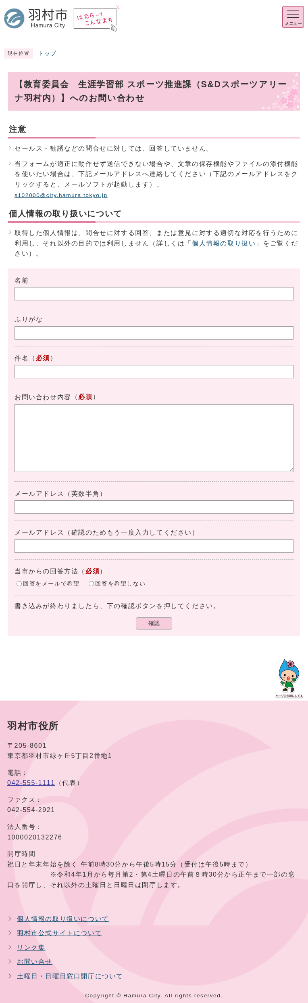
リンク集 (31, 947)
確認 (154, 623)
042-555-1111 (31, 782)
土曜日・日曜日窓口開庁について (70, 976)
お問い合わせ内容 (43, 397)
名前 (22, 280)
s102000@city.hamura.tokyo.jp (61, 195)
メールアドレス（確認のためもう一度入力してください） (107, 532)
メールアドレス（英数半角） (61, 493)
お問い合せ (34, 961)
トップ (47, 53)
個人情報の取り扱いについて (63, 918)
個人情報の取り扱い (224, 243)
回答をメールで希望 (51, 584)
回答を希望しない (120, 584)
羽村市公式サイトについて (59, 933)
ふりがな (29, 319)
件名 (22, 358)
